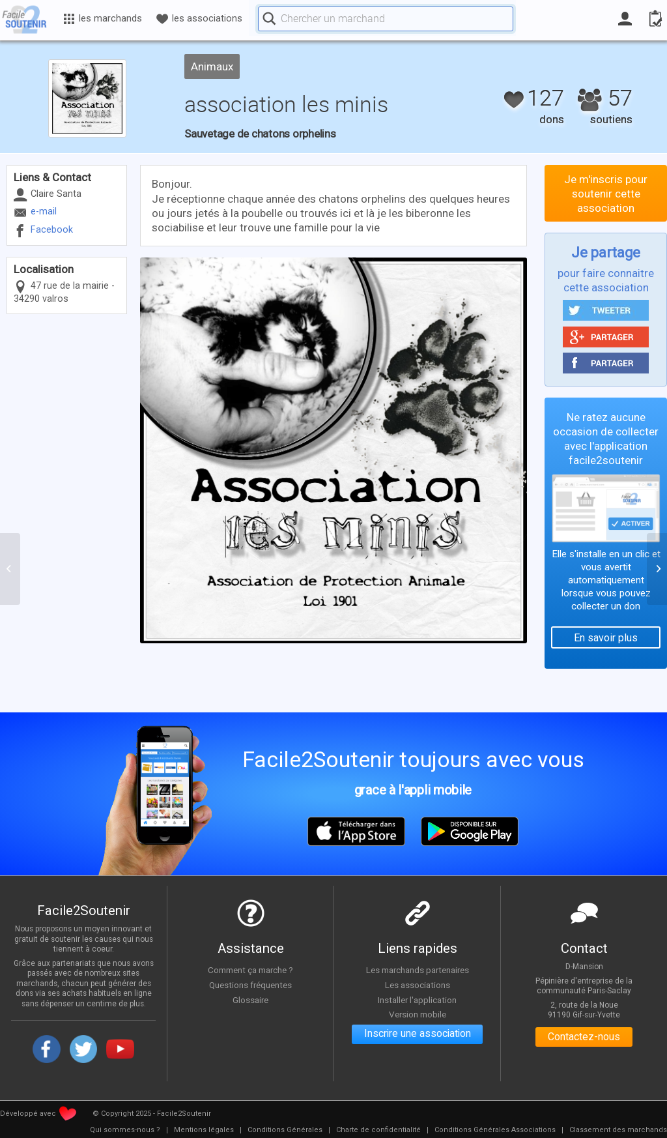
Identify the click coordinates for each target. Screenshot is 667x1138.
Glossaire (251, 1000)
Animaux (212, 66)
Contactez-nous (584, 1037)
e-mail (44, 211)
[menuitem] (125, 1130)
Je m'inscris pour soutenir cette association (605, 193)
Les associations (417, 985)
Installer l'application (417, 1000)
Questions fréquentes (250, 985)
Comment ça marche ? (251, 970)
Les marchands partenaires (417, 970)
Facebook (52, 229)
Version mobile (417, 1014)
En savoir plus (606, 638)
